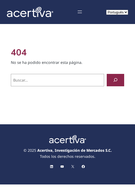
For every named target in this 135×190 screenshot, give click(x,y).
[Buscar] (115, 80)
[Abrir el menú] (80, 12)
